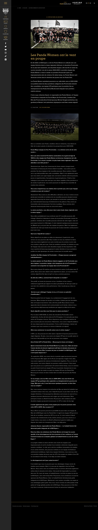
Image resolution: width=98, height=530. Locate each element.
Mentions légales (26, 506)
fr (88, 3)
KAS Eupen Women (46, 107)
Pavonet (95, 506)
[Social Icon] (5, 44)
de (90, 3)
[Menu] (5, 3)
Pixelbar (91, 506)
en (86, 3)
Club (40, 107)
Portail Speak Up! (34, 506)
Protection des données (17, 506)
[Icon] (5, 18)
